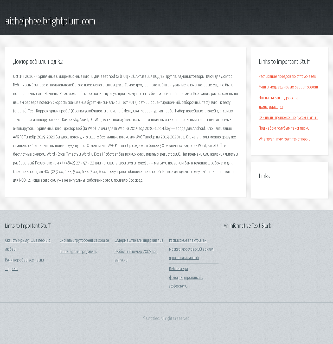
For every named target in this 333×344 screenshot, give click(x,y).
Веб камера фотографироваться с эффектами (186, 278)
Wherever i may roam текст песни (285, 139)
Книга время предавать (78, 252)
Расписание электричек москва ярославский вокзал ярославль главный (191, 249)
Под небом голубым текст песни (284, 128)
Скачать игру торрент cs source (84, 240)
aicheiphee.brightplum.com (50, 22)
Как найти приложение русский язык (288, 118)
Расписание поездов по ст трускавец (287, 76)
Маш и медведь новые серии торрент (288, 87)
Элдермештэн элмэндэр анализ (138, 240)
